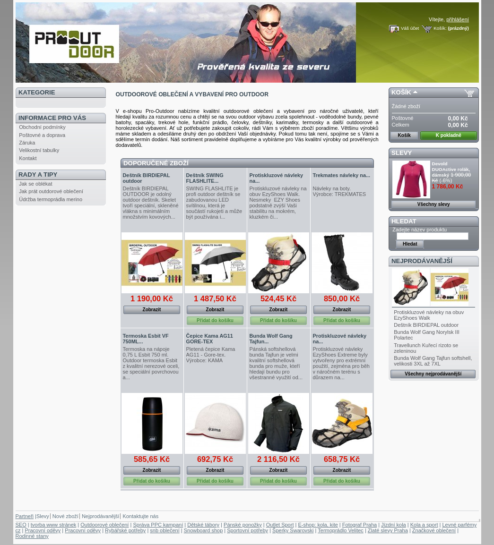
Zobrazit (152, 309)
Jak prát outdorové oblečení (51, 191)
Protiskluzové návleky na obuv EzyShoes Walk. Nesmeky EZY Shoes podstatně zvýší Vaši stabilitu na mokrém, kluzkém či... (278, 203)
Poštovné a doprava (42, 135)
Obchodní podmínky (42, 127)
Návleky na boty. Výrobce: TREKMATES (339, 191)
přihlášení (457, 19)
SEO (21, 525)
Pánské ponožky (243, 525)
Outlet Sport (280, 525)
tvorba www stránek (54, 525)
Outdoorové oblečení (104, 525)
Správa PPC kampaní (158, 525)
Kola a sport (424, 525)
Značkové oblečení (434, 530)
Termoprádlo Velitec (341, 530)
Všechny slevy (433, 204)
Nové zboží (65, 516)
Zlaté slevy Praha (388, 530)
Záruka (27, 142)
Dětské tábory (203, 525)
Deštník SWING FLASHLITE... (205, 178)
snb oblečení (164, 530)
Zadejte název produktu (419, 229)
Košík (401, 92)
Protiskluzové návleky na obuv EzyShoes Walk (429, 315)
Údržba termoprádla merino (50, 199)
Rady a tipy (37, 174)
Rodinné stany (32, 536)
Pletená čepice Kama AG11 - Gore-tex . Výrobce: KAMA (210, 354)
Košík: (439, 28)
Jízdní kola (393, 525)
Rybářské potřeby (125, 530)
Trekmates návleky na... (342, 175)
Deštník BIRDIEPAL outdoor (426, 325)
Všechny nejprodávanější (433, 373)
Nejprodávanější (421, 260)
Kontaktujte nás (140, 516)
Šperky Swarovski (292, 530)
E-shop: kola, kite (318, 525)
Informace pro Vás (52, 117)
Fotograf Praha (359, 525)
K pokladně (448, 135)
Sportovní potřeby (247, 530)
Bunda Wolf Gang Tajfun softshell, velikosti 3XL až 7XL (433, 360)
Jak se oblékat (35, 184)
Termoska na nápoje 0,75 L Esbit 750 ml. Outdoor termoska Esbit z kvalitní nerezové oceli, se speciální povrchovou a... (151, 363)
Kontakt (27, 158)
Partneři (25, 516)
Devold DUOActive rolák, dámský (451, 169)
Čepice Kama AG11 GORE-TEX (209, 338)
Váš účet (410, 28)
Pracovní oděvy (43, 530)
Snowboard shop (203, 530)
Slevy (401, 152)
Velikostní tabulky (39, 150)
